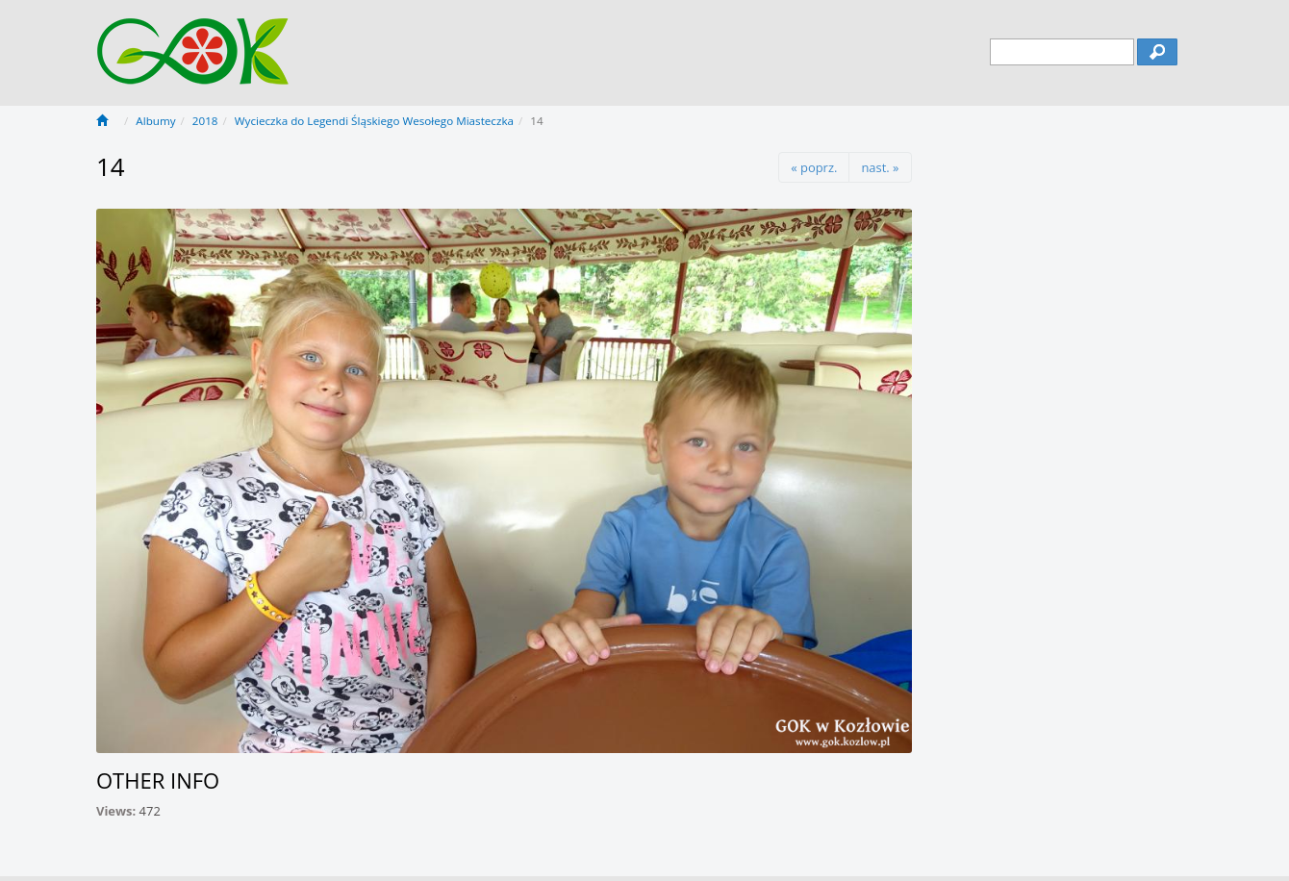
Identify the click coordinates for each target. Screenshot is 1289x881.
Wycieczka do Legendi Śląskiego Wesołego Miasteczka (374, 120)
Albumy (155, 120)
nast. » (879, 167)
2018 (205, 120)
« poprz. (814, 167)
